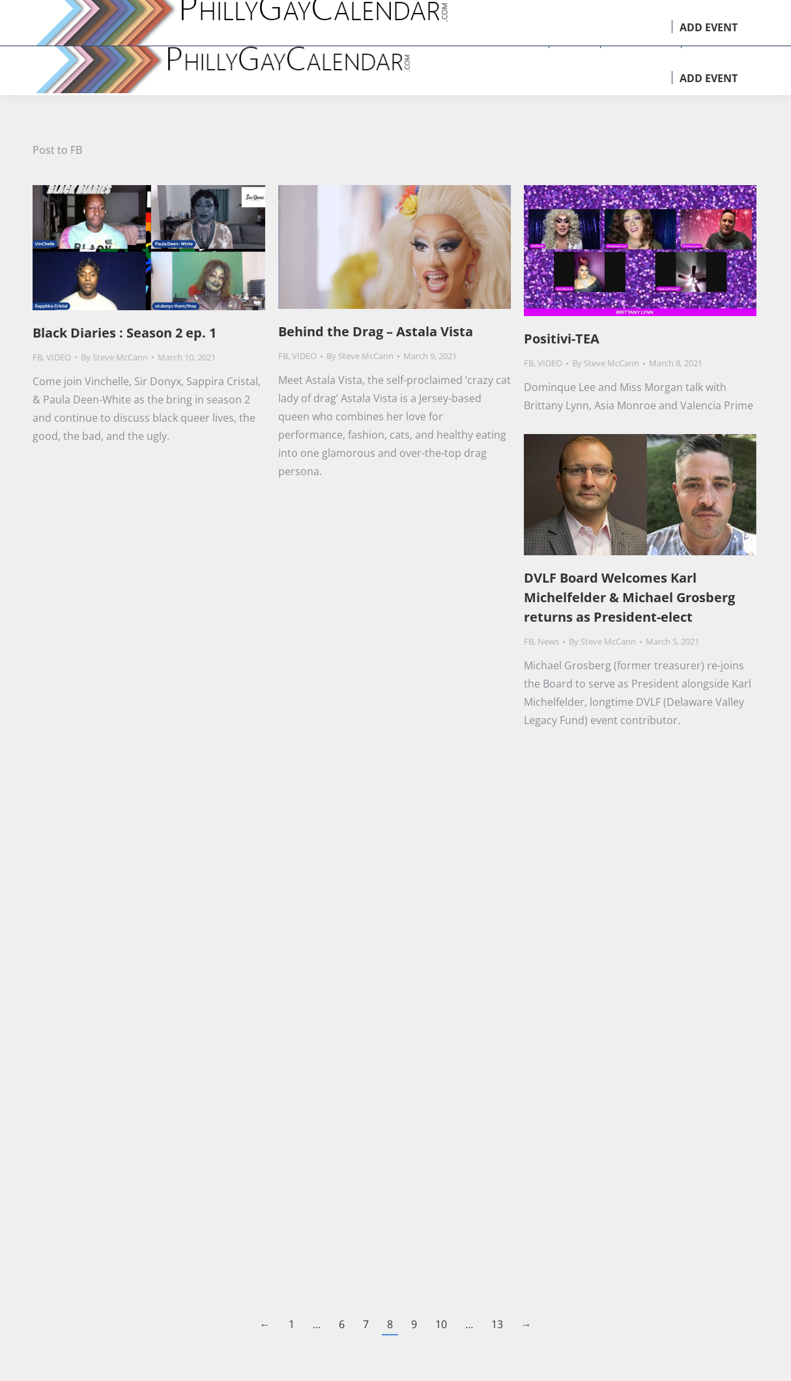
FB (37, 357)
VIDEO (58, 357)
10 (441, 1324)
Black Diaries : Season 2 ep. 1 (124, 333)
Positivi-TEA (561, 338)
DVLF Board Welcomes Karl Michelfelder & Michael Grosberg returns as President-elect (629, 597)
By (114, 357)
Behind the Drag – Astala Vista (375, 331)
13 (497, 1324)
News (548, 641)
